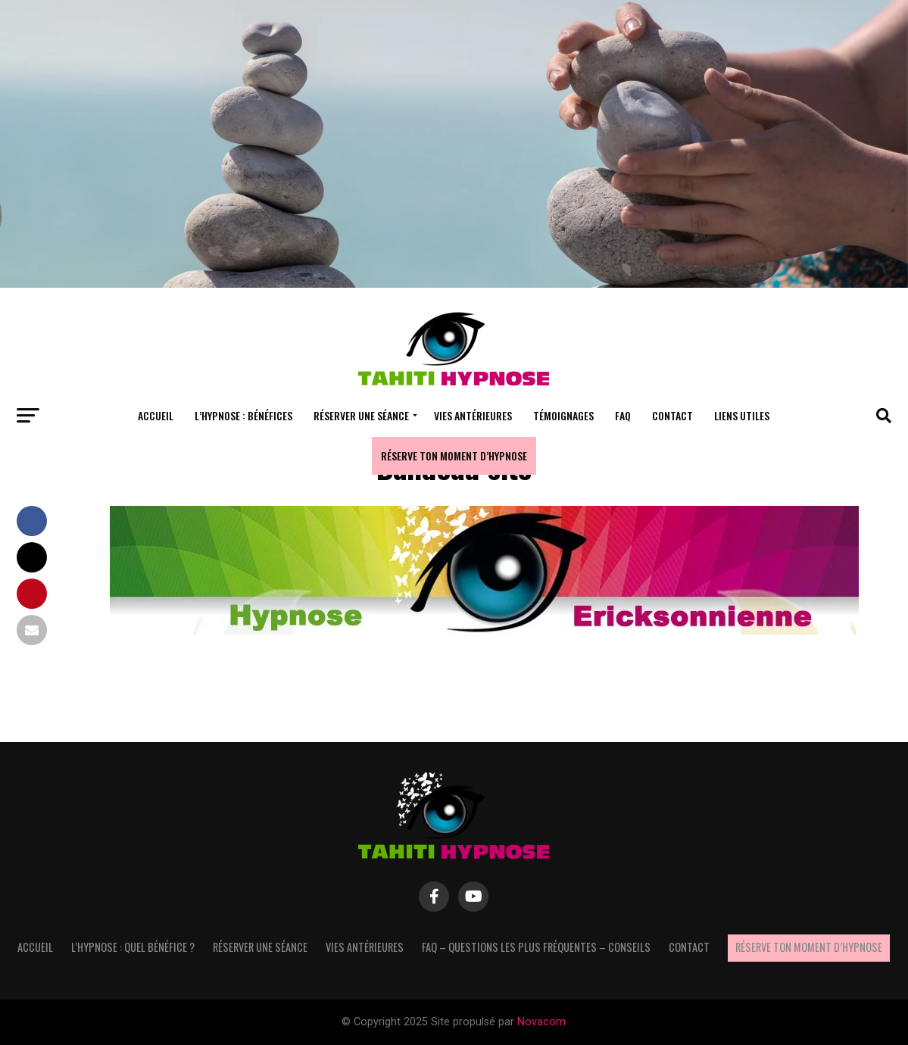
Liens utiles (741, 415)
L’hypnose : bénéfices (243, 415)
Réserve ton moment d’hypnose (454, 455)
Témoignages (563, 415)
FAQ (623, 415)
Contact (672, 415)
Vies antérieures (473, 415)
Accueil (155, 415)
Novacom (541, 1021)
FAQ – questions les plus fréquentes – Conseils (536, 947)
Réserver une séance (361, 415)
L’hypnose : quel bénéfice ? (133, 947)
